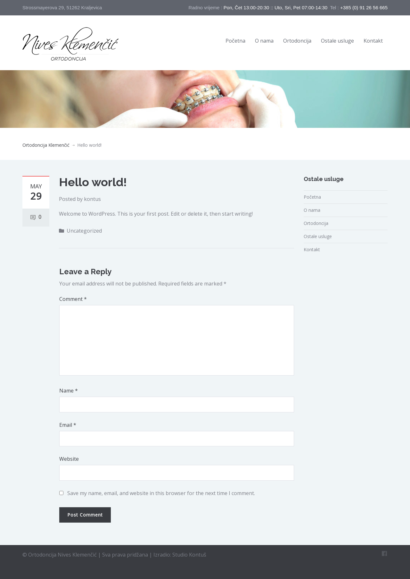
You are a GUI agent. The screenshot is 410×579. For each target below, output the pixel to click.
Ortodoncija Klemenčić (46, 145)
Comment (73, 298)
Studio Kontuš (189, 552)
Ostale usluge (337, 40)
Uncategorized (84, 230)
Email (67, 424)
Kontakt (373, 40)
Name (68, 390)
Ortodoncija (297, 40)
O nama (264, 40)
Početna (235, 40)
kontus (92, 199)
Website (69, 458)
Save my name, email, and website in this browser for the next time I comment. (161, 493)
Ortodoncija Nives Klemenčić (63, 552)
